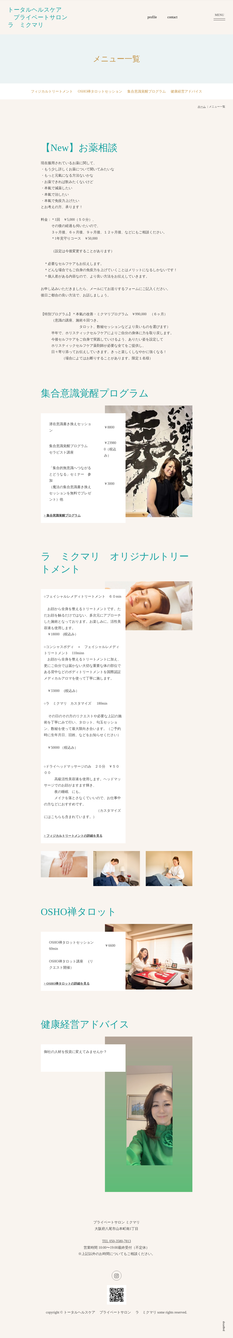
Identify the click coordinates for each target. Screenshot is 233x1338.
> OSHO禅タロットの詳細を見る (67, 983)
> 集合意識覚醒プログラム (62, 515)
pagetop (223, 1326)
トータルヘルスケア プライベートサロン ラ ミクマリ (40, 17)
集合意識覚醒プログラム (146, 91)
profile (152, 17)
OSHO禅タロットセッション (100, 91)
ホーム (202, 106)
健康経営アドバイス (186, 91)
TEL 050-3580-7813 (116, 1241)
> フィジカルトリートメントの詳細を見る (73, 835)
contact (172, 17)
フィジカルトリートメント (52, 91)
